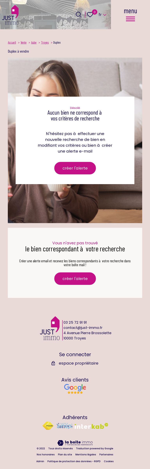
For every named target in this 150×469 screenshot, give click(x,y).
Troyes (45, 42)
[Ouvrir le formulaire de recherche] (79, 14)
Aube (34, 42)
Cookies (109, 461)
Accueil (12, 42)
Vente (24, 42)
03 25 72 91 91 (75, 322)
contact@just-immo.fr (83, 327)
